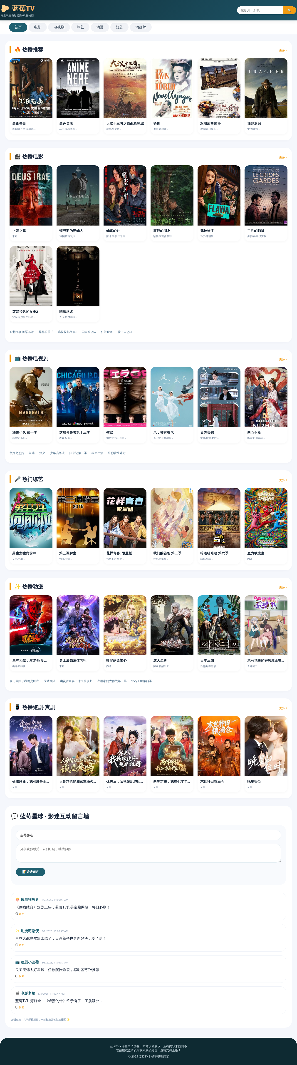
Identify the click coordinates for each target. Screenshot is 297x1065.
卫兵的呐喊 (255, 230)
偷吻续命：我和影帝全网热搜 (34, 781)
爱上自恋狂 (125, 332)
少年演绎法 (57, 453)
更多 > (283, 50)
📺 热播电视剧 (31, 358)
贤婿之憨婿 (17, 453)
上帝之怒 (19, 230)
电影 (37, 27)
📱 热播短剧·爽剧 (34, 707)
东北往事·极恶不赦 (22, 332)
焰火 (42, 453)
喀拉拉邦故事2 (67, 332)
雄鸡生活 (97, 453)
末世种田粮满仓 (212, 781)
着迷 (32, 453)
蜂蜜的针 (113, 230)
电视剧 (59, 27)
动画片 (140, 27)
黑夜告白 (19, 123)
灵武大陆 (49, 681)
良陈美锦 (207, 432)
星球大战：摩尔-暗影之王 (31, 660)
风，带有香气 (163, 432)
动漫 (100, 27)
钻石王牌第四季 (141, 681)
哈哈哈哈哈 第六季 (214, 553)
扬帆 (156, 123)
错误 (109, 432)
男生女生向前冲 (24, 553)
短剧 (119, 27)
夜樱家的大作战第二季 (112, 681)
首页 (18, 27)
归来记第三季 (78, 453)
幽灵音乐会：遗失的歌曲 (76, 681)
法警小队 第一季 (24, 432)
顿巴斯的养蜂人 (71, 230)
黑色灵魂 (66, 123)
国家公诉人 (89, 332)
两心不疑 (254, 432)
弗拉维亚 (207, 230)
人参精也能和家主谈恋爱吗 (79, 781)
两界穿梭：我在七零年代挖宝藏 (177, 781)
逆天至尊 (160, 660)
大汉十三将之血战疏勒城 (125, 123)
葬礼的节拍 (46, 332)
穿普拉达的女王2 (25, 311)
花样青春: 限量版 (119, 553)
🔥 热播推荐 (28, 49)
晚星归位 (254, 781)
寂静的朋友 (161, 230)
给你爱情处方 (117, 453)
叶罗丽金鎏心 (116, 660)
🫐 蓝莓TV (18, 8)
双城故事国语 (210, 123)
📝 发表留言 (30, 872)
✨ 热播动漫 (28, 586)
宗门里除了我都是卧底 (24, 681)
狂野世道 (107, 332)
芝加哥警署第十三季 (74, 432)
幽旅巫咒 (66, 311)
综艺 (80, 27)
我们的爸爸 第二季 (167, 553)
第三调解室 (67, 553)
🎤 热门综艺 (28, 479)
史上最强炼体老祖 (73, 660)
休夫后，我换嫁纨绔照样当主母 (130, 781)
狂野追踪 (254, 123)
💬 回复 (19, 913)
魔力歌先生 (255, 553)
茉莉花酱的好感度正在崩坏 (267, 660)
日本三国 (207, 660)
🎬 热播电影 (28, 156)
